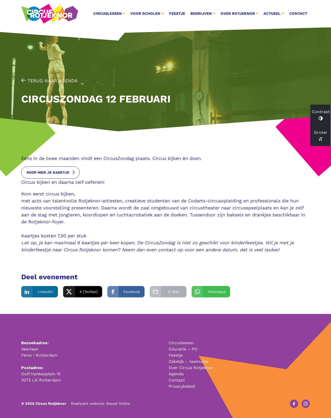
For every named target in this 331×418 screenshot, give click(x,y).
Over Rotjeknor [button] (238, 13)
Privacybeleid (182, 386)
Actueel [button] (272, 13)
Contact (298, 13)
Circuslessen (181, 342)
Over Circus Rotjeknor (191, 367)
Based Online (118, 403)
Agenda (176, 373)
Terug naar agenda (49, 80)
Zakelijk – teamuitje (188, 361)
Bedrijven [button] (201, 13)
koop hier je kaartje (48, 172)
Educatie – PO (183, 349)
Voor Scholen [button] (145, 13)
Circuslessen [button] (107, 13)
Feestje (177, 13)
